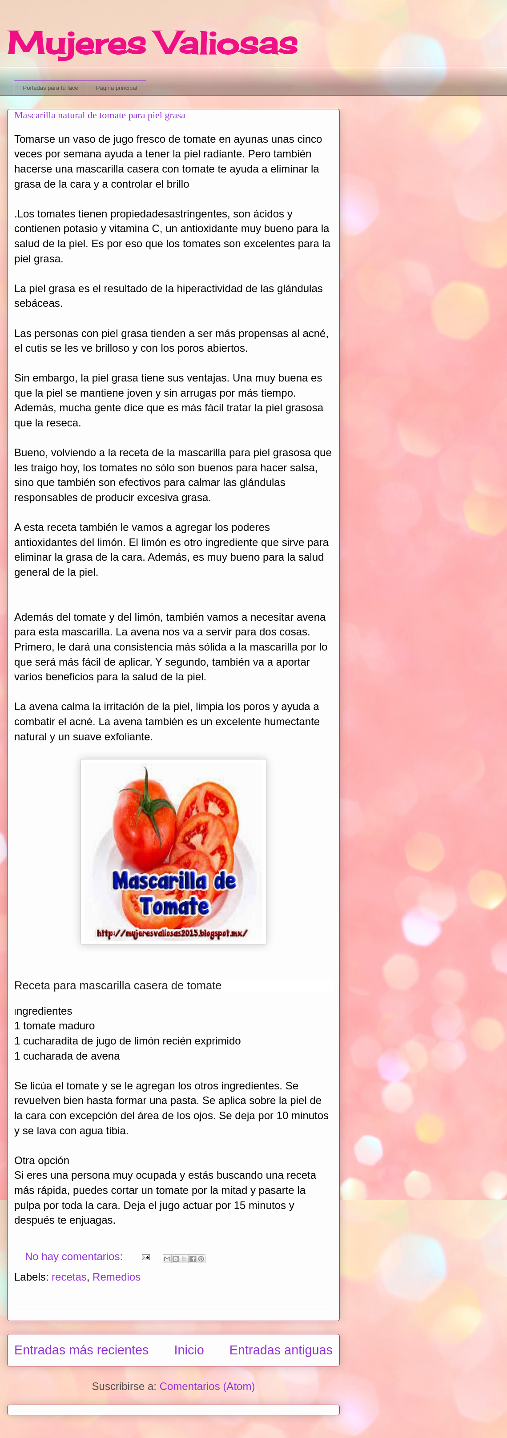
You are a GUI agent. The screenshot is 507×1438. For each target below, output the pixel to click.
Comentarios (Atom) (207, 1386)
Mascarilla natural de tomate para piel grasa (99, 115)
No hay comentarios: (75, 1256)
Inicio (189, 1350)
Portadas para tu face (50, 87)
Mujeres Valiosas (152, 43)
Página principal (116, 87)
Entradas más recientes (81, 1350)
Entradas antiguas (281, 1350)
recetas (69, 1277)
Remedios (117, 1277)
